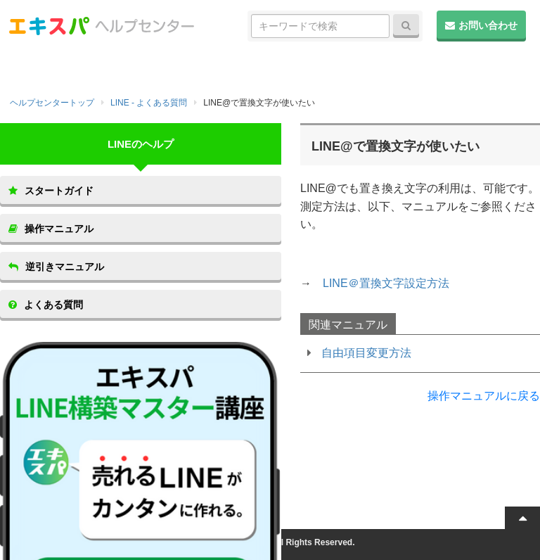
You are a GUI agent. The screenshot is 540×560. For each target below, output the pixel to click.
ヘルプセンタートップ (52, 103)
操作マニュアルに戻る (484, 396)
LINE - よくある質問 (148, 103)
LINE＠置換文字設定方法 (386, 283)
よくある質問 (45, 304)
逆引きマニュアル (56, 266)
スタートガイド (51, 190)
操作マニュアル (51, 228)
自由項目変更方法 (366, 353)
